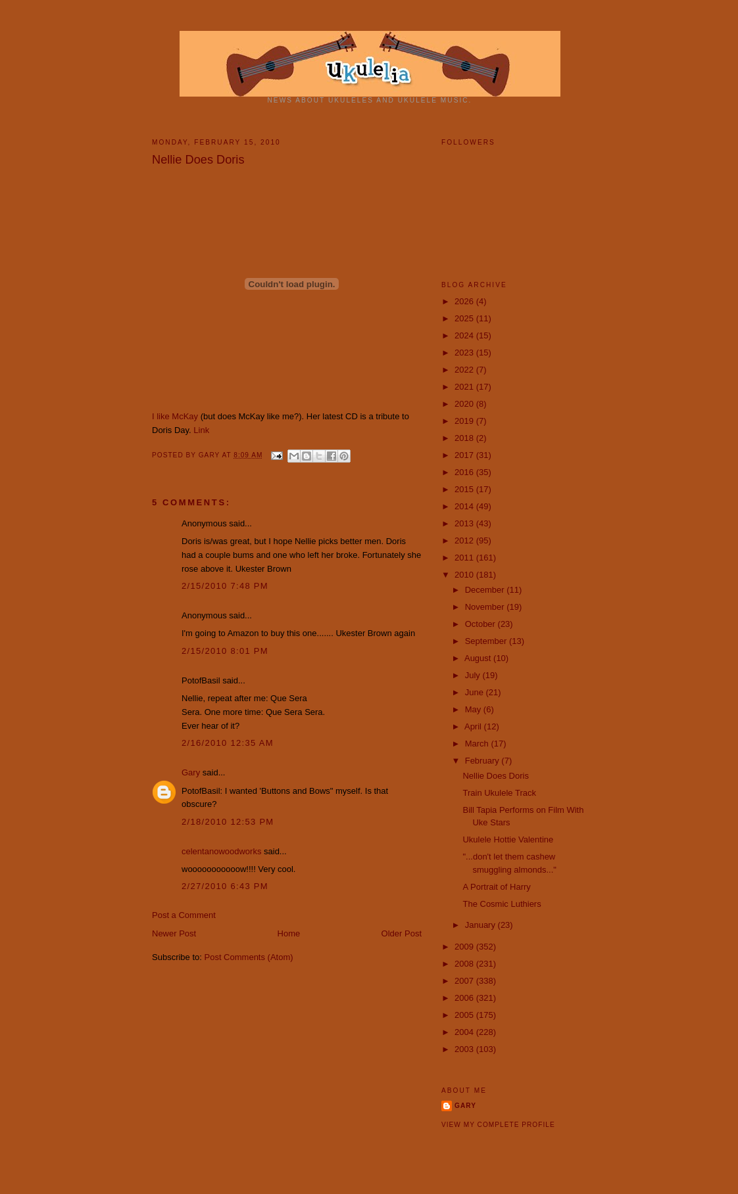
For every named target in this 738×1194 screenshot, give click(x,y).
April (474, 726)
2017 (465, 455)
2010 (465, 575)
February (483, 761)
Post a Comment (184, 915)
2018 (465, 438)
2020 (465, 404)
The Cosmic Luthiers (501, 904)
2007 (465, 981)
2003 (465, 1049)
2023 (465, 352)
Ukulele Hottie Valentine (507, 839)
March (478, 743)
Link (201, 430)
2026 (465, 301)
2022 (465, 370)
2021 (465, 387)
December (486, 590)
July (474, 675)
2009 (465, 947)
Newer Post (174, 933)
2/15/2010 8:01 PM (225, 651)
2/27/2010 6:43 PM (225, 886)
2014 (465, 506)
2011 (465, 558)
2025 (465, 318)
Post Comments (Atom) (249, 957)
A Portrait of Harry (496, 887)
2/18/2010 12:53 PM (228, 822)
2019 (465, 421)
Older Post (401, 933)
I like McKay (175, 416)
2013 (465, 523)
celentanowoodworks (221, 851)
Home (289, 933)
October (481, 624)
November (486, 607)
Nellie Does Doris (198, 159)
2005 (465, 1015)
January (481, 925)
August (478, 658)
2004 (465, 1032)
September (487, 641)
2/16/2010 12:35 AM (228, 743)
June (475, 692)
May (474, 709)
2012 (465, 540)
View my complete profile (498, 1124)
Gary (210, 455)
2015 (465, 489)
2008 (465, 964)
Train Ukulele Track (499, 793)
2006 (465, 998)
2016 (465, 472)
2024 (465, 335)
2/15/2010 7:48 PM (225, 586)
